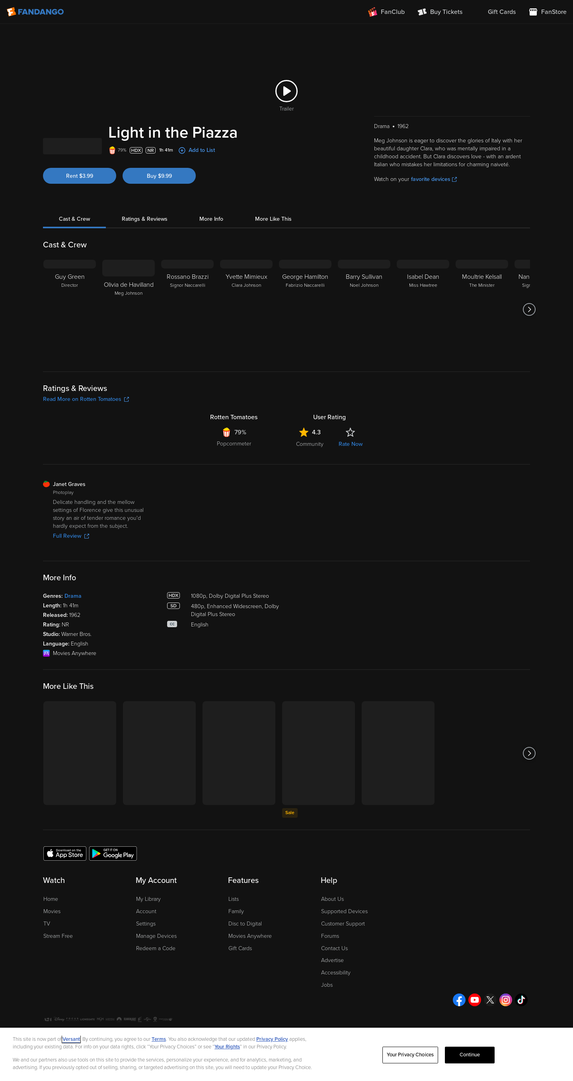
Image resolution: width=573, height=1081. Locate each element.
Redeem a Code (155, 990)
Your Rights (227, 1047)
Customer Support (343, 965)
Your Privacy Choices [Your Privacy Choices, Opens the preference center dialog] (410, 1055)
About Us (332, 940)
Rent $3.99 (79, 217)
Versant (71, 1039)
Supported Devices (344, 953)
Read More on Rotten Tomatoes (86, 440)
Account (146, 953)
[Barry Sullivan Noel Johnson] (364, 351)
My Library (148, 940)
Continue (470, 1055)
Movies (51, 953)
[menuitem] (495, 12)
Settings (146, 965)
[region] (286, 1054)
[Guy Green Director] (69, 351)
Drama (73, 637)
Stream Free (58, 977)
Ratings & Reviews (145, 260)
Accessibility (336, 1014)
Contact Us (334, 990)
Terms (159, 1039)
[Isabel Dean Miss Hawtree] (423, 351)
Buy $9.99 (159, 217)
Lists (233, 940)
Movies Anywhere (250, 977)
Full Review (71, 577)
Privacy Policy (272, 1039)
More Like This (273, 260)
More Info (211, 260)
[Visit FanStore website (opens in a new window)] (547, 12)
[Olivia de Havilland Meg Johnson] (128, 351)
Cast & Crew (74, 260)
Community (310, 485)
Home (50, 940)
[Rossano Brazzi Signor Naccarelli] (187, 351)
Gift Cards (240, 990)
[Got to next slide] (529, 351)
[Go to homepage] (36, 12)
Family (236, 953)
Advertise (332, 1002)
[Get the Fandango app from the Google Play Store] (113, 895)
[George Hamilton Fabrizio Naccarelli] (305, 351)
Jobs (327, 1026)
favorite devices (434, 221)
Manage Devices (156, 977)
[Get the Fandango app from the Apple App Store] (65, 895)
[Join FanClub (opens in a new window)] (386, 12)
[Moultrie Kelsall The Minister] (482, 351)
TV (46, 965)
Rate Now (351, 485)
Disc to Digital (245, 965)
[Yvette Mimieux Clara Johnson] (246, 351)
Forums (330, 977)
